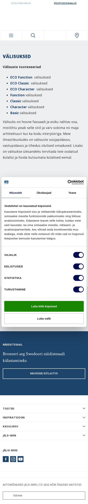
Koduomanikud (21, 3)
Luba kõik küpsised (44, 306)
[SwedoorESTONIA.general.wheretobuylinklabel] (77, 35)
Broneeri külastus (44, 373)
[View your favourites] (55, 35)
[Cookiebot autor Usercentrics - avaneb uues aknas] (67, 182)
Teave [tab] (72, 192)
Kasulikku (10, 426)
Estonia (13, 495)
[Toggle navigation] (11, 35)
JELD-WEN (9, 435)
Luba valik (44, 318)
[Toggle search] (33, 35)
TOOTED (8, 408)
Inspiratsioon (14, 417)
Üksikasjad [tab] (44, 192)
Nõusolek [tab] (15, 192)
